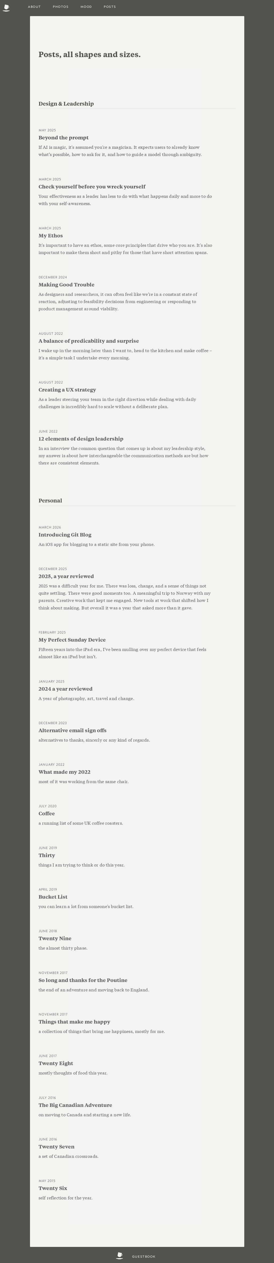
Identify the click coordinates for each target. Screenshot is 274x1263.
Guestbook (143, 1256)
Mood (86, 6)
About (34, 6)
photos (61, 6)
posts (110, 6)
